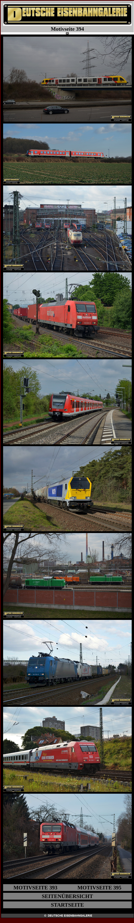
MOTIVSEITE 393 (35, 888)
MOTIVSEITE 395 (99, 888)
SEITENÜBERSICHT (67, 896)
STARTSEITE (67, 905)
